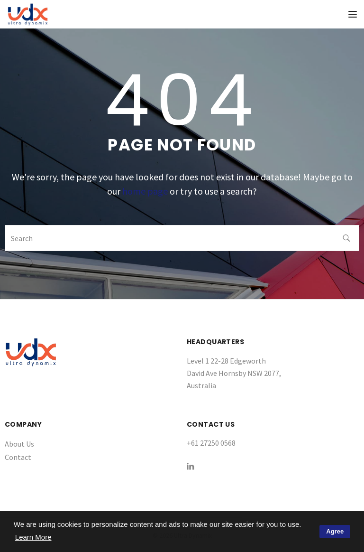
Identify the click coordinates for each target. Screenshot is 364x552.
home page (145, 191)
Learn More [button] (33, 537)
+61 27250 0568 (211, 443)
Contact (18, 457)
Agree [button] (335, 531)
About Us (19, 444)
